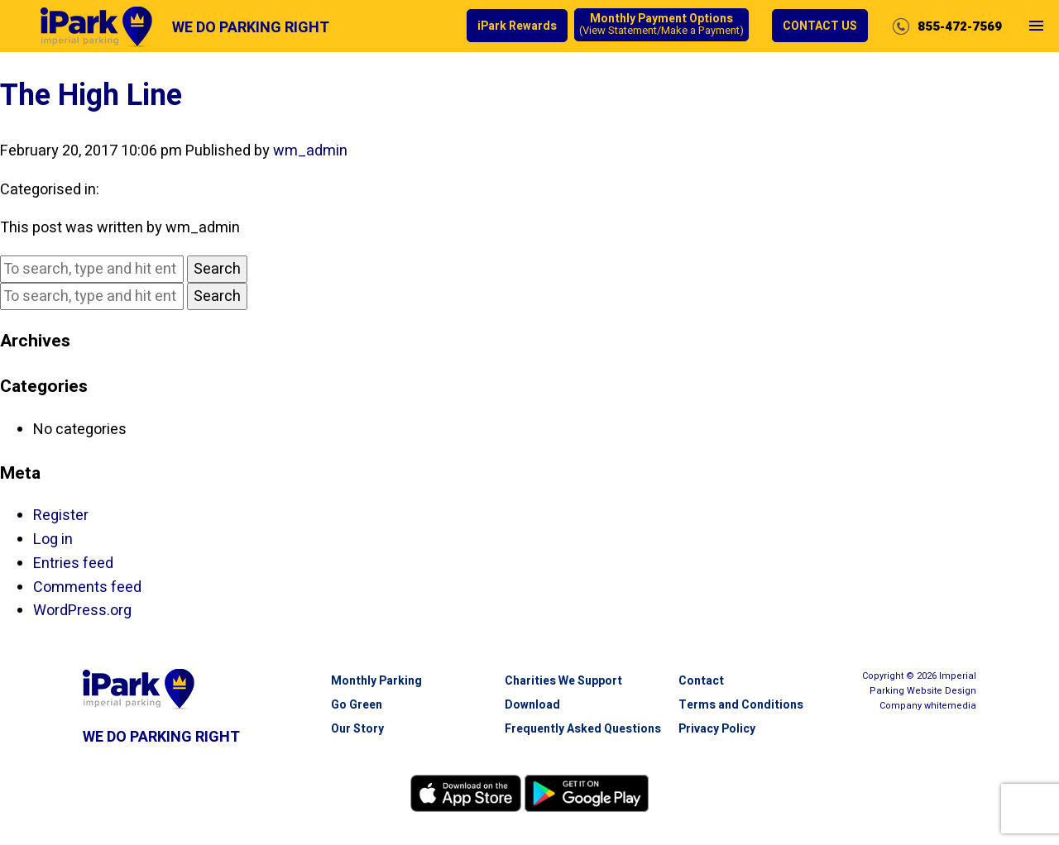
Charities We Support (563, 681)
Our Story (357, 729)
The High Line (91, 95)
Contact (701, 681)
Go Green (356, 705)
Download (532, 705)
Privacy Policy (716, 729)
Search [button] (217, 269)
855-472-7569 (960, 26)
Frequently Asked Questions (583, 729)
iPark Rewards (517, 26)
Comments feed (87, 587)
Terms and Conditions (740, 705)
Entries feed (73, 563)
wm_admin (310, 151)
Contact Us (820, 26)
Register (61, 515)
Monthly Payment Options (661, 24)
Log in (53, 539)
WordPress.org (82, 610)
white (950, 706)
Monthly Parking (376, 681)
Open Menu (1036, 39)
